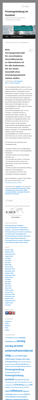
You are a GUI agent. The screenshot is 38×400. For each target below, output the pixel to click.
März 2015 (8, 264)
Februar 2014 (9, 290)
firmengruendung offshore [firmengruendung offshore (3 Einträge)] (22, 366)
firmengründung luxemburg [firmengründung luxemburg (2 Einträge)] (25, 382)
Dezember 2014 (10, 269)
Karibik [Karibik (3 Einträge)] (7, 387)
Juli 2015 (8, 258)
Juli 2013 (8, 305)
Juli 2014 (8, 279)
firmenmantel (19, 190)
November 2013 (10, 296)
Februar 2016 (9, 250)
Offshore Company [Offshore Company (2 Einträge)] (18, 394)
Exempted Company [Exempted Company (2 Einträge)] (10, 364)
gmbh (25, 190)
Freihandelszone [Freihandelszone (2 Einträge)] (9, 385)
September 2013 (10, 300)
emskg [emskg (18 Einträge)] (21, 341)
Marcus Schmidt (15, 83)
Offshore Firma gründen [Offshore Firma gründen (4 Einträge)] (18, 397)
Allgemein (18, 186)
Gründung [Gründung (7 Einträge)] (18, 385)
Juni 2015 (8, 260)
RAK (6, 328)
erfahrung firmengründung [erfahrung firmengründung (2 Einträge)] (24, 361)
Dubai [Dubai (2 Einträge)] (14, 341)
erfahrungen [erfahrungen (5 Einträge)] (22, 356)
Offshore (8, 325)
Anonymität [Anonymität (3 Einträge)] (8, 337)
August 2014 (9, 277)
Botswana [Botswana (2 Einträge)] (15, 337)
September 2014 (10, 275)
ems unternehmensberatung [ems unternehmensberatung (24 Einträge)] (19, 350)
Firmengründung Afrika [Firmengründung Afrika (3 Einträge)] (12, 372)
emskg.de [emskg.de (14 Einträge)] (11, 345)
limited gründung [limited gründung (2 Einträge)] (18, 387)
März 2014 (8, 288)
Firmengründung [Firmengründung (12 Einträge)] (14, 369)
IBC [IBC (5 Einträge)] (31, 385)
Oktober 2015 (9, 252)
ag (8, 188)
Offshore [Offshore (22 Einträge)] (16, 390)
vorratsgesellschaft (10, 192)
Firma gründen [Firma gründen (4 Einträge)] (21, 364)
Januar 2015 (9, 267)
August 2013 (9, 303)
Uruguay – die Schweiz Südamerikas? (17, 229)
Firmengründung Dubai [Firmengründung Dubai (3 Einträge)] (21, 379)
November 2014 (10, 271)
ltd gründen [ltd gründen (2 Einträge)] (26, 387)
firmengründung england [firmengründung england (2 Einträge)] (11, 382)
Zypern (7, 330)
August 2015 (9, 256)
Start (7, 36)
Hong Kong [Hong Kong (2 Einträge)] (26, 385)
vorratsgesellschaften (23, 192)
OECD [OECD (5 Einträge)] (7, 391)
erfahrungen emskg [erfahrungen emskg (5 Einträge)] (13, 359)
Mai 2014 (8, 283)
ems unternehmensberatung (17, 188)
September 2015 (10, 254)
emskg (28, 188)
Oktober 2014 (9, 273)
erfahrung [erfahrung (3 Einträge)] (14, 356)
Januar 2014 (9, 292)
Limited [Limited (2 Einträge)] (12, 387)
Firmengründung (10, 190)
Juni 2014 (8, 281)
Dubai (7, 323)
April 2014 (8, 286)
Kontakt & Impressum (17, 36)
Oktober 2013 (9, 298)
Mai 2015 (8, 262)
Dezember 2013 (10, 294)
